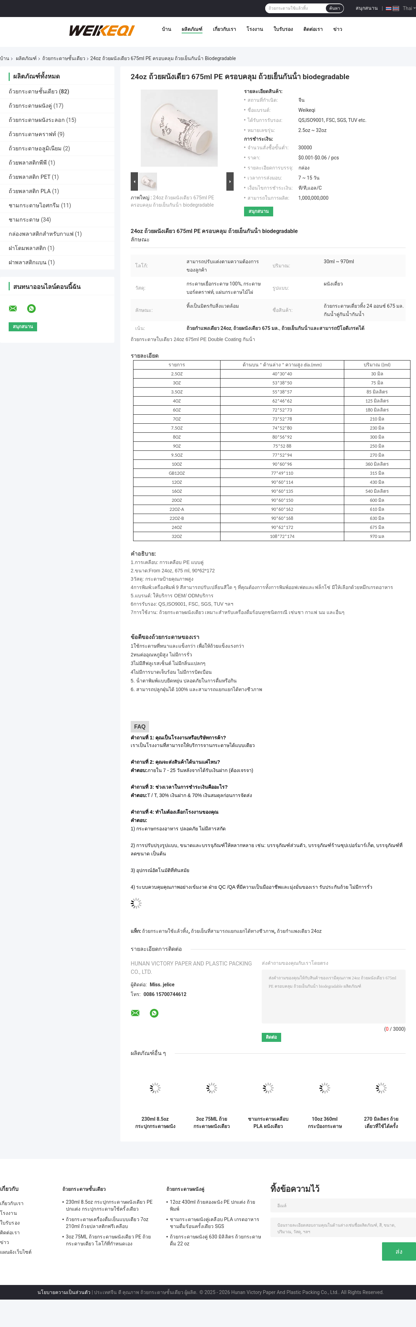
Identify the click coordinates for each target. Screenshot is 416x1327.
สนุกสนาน (367, 8)
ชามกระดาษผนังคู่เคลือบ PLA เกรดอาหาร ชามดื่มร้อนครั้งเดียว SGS (214, 1223)
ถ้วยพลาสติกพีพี (28, 162)
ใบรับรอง (283, 29)
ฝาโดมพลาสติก (27, 248)
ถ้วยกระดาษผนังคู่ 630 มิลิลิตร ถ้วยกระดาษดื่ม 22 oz (215, 1240)
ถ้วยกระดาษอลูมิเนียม (35, 148)
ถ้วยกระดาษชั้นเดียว (63, 58)
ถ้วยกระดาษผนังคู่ (30, 105)
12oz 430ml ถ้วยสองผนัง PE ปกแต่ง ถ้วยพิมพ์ (212, 1205)
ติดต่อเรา (313, 29)
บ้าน (166, 29)
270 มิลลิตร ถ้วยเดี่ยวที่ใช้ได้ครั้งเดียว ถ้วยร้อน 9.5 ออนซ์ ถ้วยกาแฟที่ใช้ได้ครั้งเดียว (381, 1122)
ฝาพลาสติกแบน (27, 262)
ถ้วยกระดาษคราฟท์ (32, 134)
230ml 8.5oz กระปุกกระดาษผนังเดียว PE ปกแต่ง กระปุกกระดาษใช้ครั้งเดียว (155, 1122)
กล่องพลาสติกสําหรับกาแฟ (41, 234)
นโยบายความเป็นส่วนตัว (63, 1292)
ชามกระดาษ (24, 219)
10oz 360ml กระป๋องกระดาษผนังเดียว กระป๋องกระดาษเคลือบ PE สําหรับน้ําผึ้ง (324, 1122)
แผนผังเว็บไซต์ (16, 1252)
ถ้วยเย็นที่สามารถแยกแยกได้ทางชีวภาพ (232, 931)
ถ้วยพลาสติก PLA (30, 191)
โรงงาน (254, 29)
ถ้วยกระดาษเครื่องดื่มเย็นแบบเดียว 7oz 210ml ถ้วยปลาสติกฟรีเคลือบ (107, 1223)
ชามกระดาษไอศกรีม (34, 205)
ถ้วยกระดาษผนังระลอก (37, 120)
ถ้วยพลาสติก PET (30, 177)
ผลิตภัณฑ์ (192, 29)
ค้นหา (334, 8)
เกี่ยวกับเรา (224, 29)
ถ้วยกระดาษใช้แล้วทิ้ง (165, 931)
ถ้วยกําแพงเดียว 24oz (299, 931)
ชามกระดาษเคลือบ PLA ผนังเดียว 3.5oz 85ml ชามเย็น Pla (268, 1122)
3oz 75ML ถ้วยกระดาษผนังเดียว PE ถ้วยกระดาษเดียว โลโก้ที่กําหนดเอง (211, 1122)
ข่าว (337, 29)
